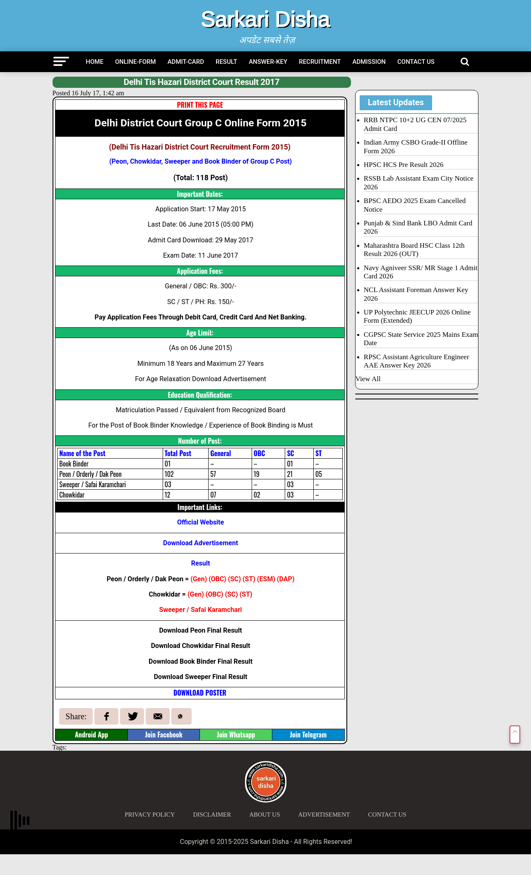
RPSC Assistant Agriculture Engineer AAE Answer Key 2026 (416, 361)
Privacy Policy (150, 814)
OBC (217, 579)
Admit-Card (186, 61)
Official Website (200, 522)
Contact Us (416, 61)
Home (94, 61)
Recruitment (320, 61)
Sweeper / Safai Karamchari (200, 610)
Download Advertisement (200, 543)
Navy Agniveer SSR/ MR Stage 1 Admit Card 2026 (421, 272)
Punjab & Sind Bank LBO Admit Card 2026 (418, 227)
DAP (285, 579)
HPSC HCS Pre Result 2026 (404, 165)
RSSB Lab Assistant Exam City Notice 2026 (418, 182)
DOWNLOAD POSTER (199, 693)
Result (226, 61)
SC (234, 579)
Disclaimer (212, 814)
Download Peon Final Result (200, 630)
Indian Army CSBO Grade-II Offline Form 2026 (416, 146)
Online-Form (135, 61)
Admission (369, 61)
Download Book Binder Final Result (200, 661)
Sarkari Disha (265, 19)
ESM (266, 579)
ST (249, 579)
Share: (75, 716)
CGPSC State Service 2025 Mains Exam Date (421, 339)
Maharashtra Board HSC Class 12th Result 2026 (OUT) (414, 250)
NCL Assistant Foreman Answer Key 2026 (416, 294)
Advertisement (324, 814)
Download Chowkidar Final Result (200, 646)
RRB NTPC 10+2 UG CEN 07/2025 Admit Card (415, 124)
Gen (199, 579)
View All (368, 379)
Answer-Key (268, 61)
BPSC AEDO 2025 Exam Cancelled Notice (415, 205)
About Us (264, 814)
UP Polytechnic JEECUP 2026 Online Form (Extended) (417, 316)
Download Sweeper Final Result (200, 677)
